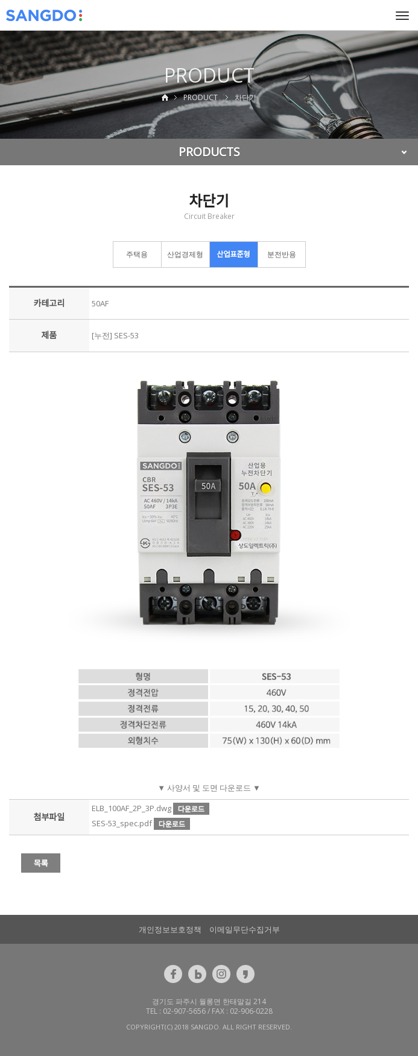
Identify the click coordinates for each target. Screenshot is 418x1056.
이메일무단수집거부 (244, 929)
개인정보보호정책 (170, 929)
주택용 (137, 254)
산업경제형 (185, 254)
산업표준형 (233, 254)
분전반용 (281, 254)
